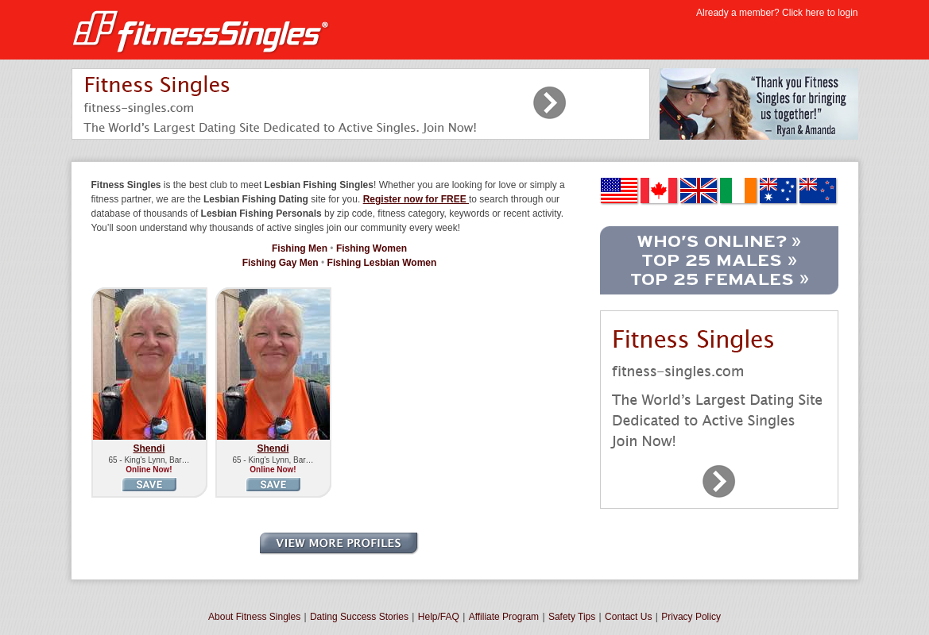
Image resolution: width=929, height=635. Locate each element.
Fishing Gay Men (280, 262)
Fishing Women (371, 248)
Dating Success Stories (359, 616)
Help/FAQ (438, 616)
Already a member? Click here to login (776, 12)
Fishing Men (299, 248)
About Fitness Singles (254, 616)
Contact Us (628, 616)
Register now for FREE (416, 199)
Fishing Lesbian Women (382, 262)
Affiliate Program (504, 616)
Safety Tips (571, 616)
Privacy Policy (691, 616)
